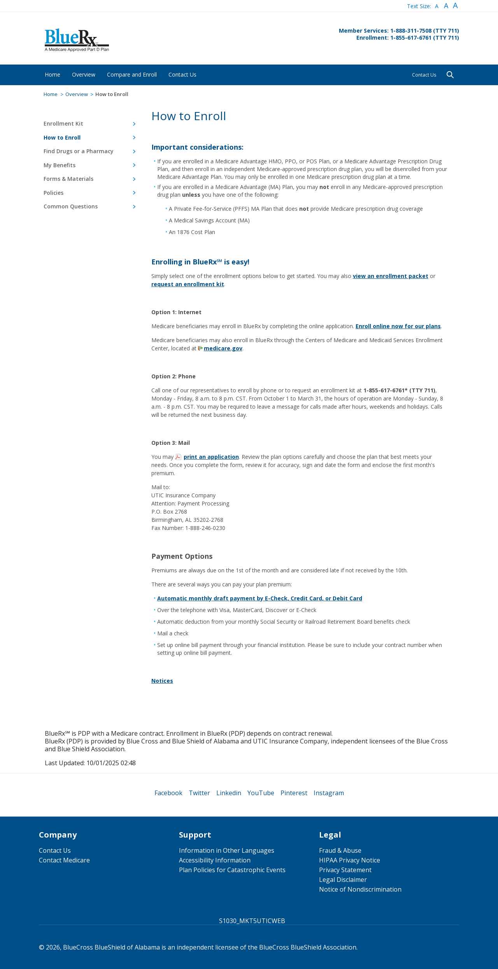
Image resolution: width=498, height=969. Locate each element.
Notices (162, 680)
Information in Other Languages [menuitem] (226, 850)
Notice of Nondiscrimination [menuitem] (360, 889)
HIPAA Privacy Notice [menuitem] (349, 860)
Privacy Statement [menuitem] (345, 870)
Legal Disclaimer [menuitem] (343, 879)
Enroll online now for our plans (398, 326)
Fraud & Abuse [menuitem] (340, 850)
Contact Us (424, 75)
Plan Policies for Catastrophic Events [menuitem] (232, 870)
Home (51, 94)
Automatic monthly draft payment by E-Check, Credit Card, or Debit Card (259, 598)
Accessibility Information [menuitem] (215, 860)
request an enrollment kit (187, 284)
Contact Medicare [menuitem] (64, 860)
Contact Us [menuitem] (55, 850)
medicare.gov (223, 348)
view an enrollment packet (390, 276)
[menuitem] (52, 74)
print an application (211, 456)
